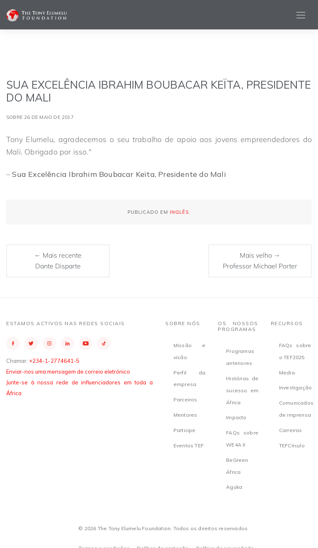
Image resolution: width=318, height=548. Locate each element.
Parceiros (185, 399)
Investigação (295, 387)
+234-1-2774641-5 (54, 360)
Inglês (179, 212)
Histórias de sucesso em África (242, 390)
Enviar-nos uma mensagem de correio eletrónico (68, 371)
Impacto (236, 417)
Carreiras (290, 430)
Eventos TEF (188, 445)
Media (287, 372)
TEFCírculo (292, 445)
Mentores (185, 415)
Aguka (234, 487)
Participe (184, 430)
